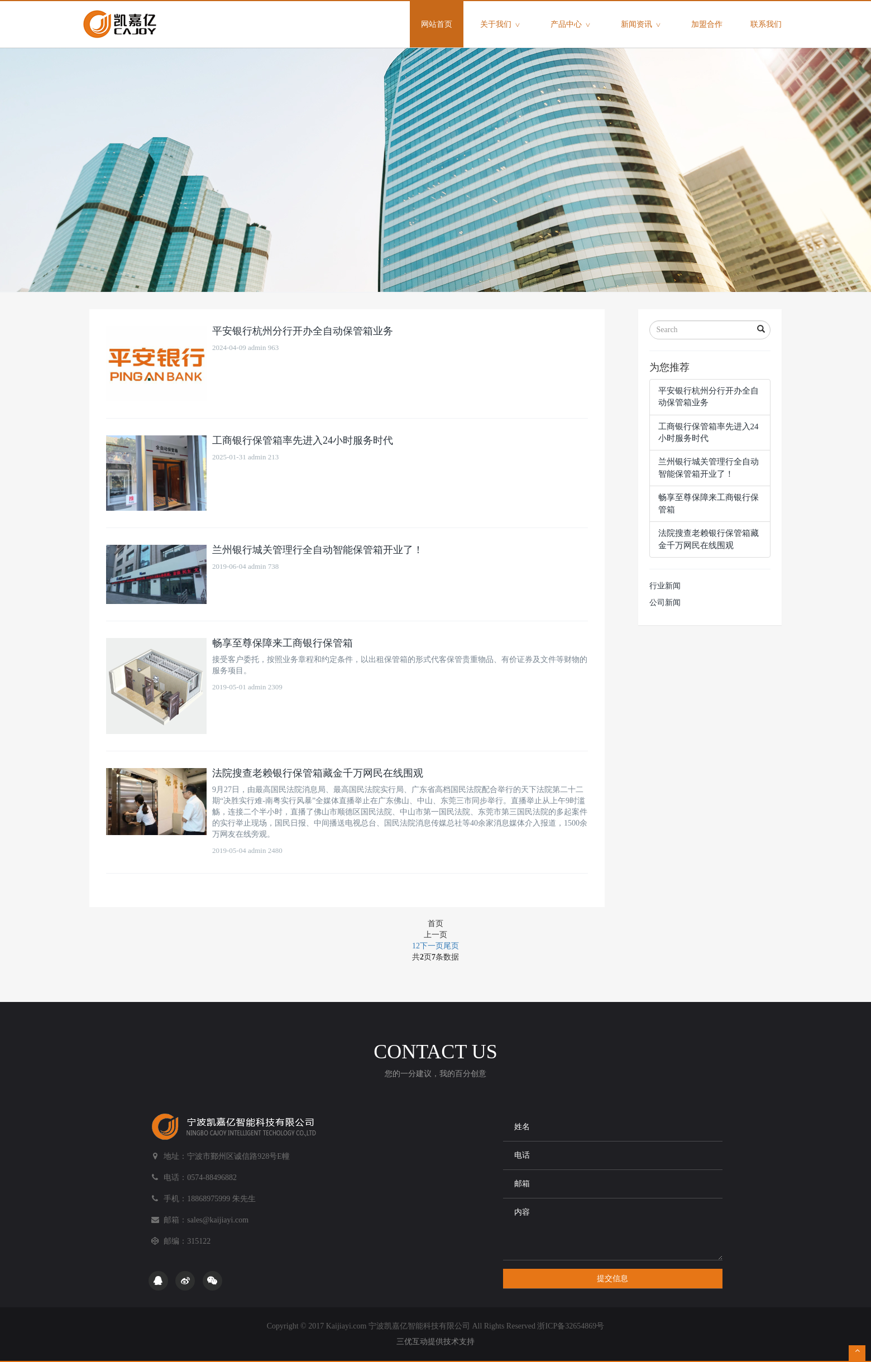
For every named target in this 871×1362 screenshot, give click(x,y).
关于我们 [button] (501, 25)
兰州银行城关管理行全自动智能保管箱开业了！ (317, 549)
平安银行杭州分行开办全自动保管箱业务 (302, 331)
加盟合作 (706, 24)
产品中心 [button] (572, 25)
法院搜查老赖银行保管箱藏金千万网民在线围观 (317, 773)
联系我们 (766, 24)
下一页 (431, 946)
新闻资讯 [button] (642, 25)
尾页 (451, 946)
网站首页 (442, 14)
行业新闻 (665, 586)
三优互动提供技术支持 (435, 1341)
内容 (612, 1229)
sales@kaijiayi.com (217, 1220)
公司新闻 (665, 602)
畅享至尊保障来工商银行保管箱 (282, 643)
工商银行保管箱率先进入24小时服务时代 (302, 440)
